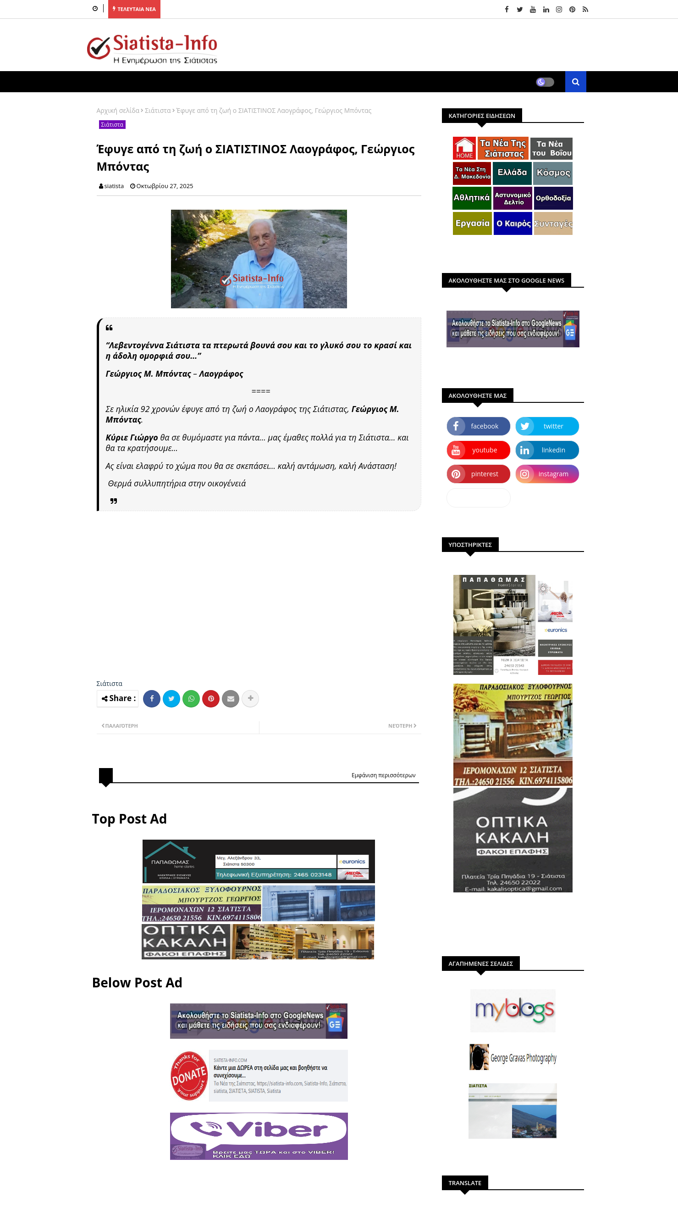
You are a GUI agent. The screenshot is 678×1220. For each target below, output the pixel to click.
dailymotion (478, 497)
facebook (485, 426)
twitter (553, 426)
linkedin (554, 450)
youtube (484, 450)
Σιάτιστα (158, 110)
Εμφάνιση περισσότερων (384, 775)
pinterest (484, 473)
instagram (554, 473)
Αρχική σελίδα (118, 110)
